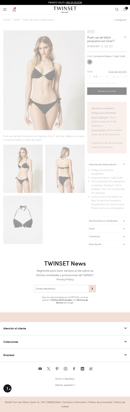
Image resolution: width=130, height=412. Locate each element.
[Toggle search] (117, 9)
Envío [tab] (92, 228)
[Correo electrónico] (61, 288)
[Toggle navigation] (5, 9)
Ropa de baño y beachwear (38, 19)
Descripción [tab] (95, 244)
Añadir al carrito (107, 91)
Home (6, 19)
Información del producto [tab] (103, 164)
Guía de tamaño (118, 71)
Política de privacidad (100, 402)
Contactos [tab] (94, 236)
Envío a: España (65, 378)
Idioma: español (65, 385)
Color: (106, 56)
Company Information (74, 402)
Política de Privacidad (61, 299)
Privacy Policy (65, 279)
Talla (107, 71)
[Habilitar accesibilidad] (7, 388)
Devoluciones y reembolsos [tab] (103, 220)
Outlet (16, 19)
